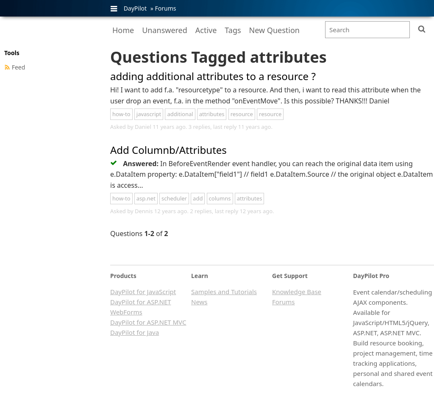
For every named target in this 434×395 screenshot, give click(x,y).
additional (180, 114)
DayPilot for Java (134, 332)
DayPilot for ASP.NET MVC (148, 322)
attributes (212, 114)
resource (242, 114)
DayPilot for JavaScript (143, 291)
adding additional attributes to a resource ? (213, 76)
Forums (165, 8)
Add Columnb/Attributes (168, 150)
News (199, 302)
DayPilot (135, 8)
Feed (18, 67)
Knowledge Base (296, 291)
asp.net (146, 198)
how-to (121, 114)
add (198, 198)
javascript (148, 114)
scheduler (174, 198)
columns (220, 198)
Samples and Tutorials (224, 291)
